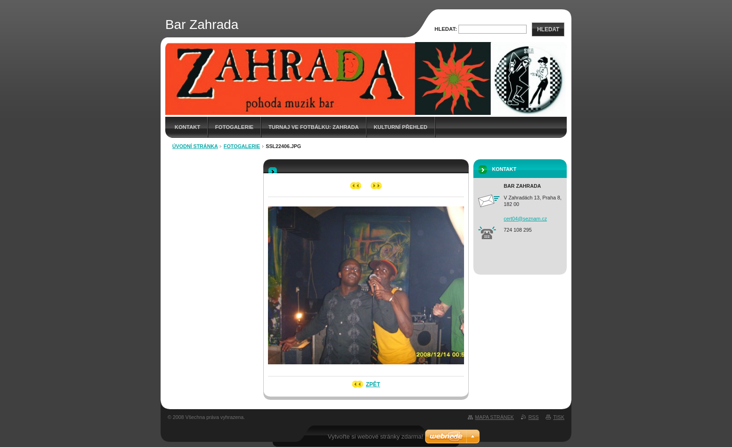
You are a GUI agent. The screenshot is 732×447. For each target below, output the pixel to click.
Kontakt (187, 127)
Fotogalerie (234, 127)
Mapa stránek (494, 417)
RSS (533, 417)
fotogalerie (242, 146)
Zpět (373, 384)
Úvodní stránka (195, 146)
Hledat (548, 29)
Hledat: (446, 29)
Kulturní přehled (401, 127)
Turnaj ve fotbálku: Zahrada (313, 127)
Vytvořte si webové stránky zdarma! (375, 436)
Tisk (558, 417)
